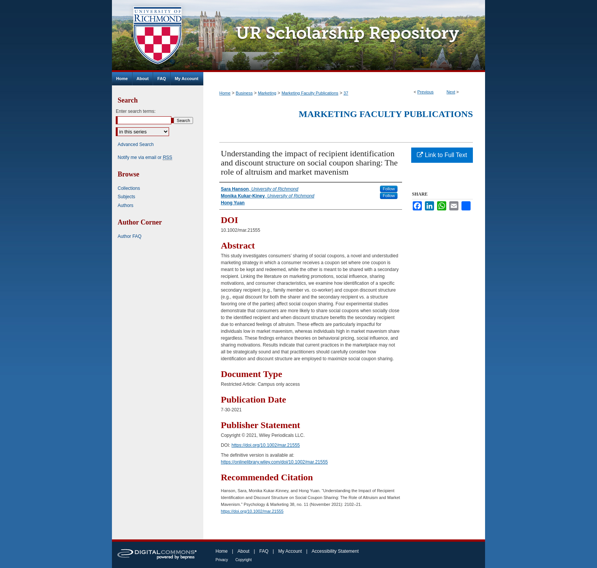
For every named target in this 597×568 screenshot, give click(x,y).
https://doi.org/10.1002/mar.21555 (265, 445)
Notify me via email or (145, 157)
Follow (389, 188)
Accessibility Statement (335, 551)
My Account (290, 551)
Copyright (243, 560)
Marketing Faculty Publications (309, 93)
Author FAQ (130, 236)
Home (224, 93)
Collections (129, 188)
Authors (125, 205)
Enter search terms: (136, 111)
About (243, 551)
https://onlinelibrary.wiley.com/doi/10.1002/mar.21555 (274, 462)
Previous (425, 92)
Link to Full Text (442, 155)
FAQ (263, 551)
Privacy (221, 560)
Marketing (267, 93)
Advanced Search (136, 144)
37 (345, 93)
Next (451, 92)
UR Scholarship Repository (344, 36)
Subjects (126, 196)
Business (244, 93)
